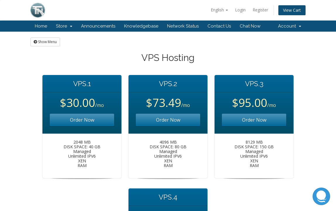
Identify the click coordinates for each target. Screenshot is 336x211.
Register (260, 10)
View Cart (292, 10)
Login (240, 10)
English (219, 10)
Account (289, 26)
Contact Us (219, 26)
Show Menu (45, 41)
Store (64, 26)
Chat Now (250, 26)
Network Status (183, 26)
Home (41, 26)
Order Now (82, 120)
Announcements (98, 26)
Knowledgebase (141, 26)
